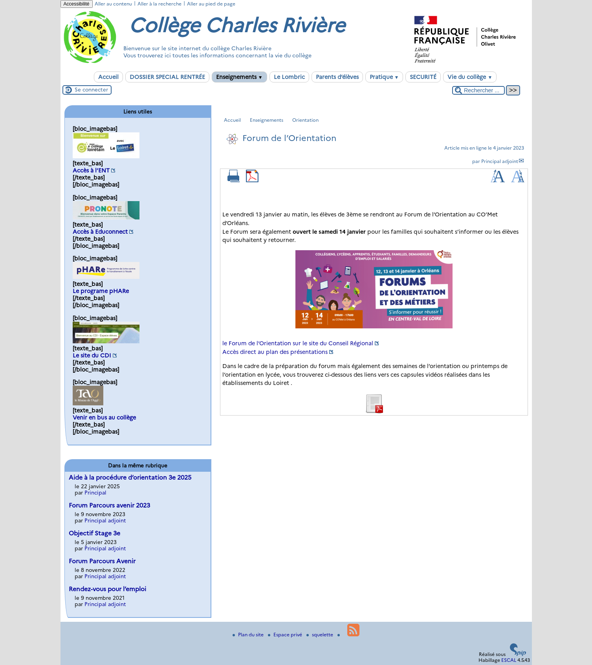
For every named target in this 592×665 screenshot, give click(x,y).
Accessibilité (77, 4)
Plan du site (249, 635)
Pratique (384, 77)
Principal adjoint (499, 161)
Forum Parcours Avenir (102, 561)
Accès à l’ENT (91, 170)
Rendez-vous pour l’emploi (107, 589)
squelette (320, 635)
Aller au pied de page (211, 4)
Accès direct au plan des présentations (275, 351)
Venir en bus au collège (104, 417)
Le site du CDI (92, 355)
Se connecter (91, 89)
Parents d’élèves (337, 77)
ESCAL (508, 660)
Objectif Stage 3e (94, 533)
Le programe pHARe (101, 291)
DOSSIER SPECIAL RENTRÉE (167, 77)
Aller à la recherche (159, 4)
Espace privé (285, 635)
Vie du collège (469, 77)
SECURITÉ (423, 77)
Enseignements (239, 77)
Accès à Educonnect (100, 231)
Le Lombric (289, 77)
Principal (95, 492)
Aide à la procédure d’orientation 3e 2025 (130, 477)
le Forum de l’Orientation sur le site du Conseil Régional (297, 343)
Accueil (108, 77)
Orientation (305, 120)
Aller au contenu (113, 4)
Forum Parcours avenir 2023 (109, 505)
